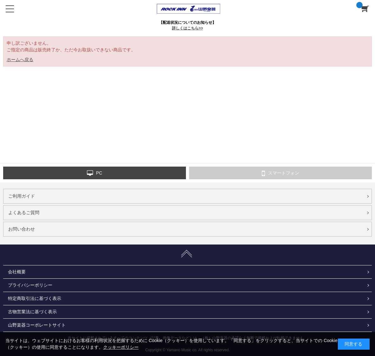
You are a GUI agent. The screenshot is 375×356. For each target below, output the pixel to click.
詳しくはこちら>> (187, 28)
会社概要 (17, 271)
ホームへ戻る (20, 59)
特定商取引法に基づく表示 (34, 298)
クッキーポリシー (121, 347)
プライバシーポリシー (30, 285)
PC (94, 173)
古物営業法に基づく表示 (32, 311)
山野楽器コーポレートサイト (37, 324)
